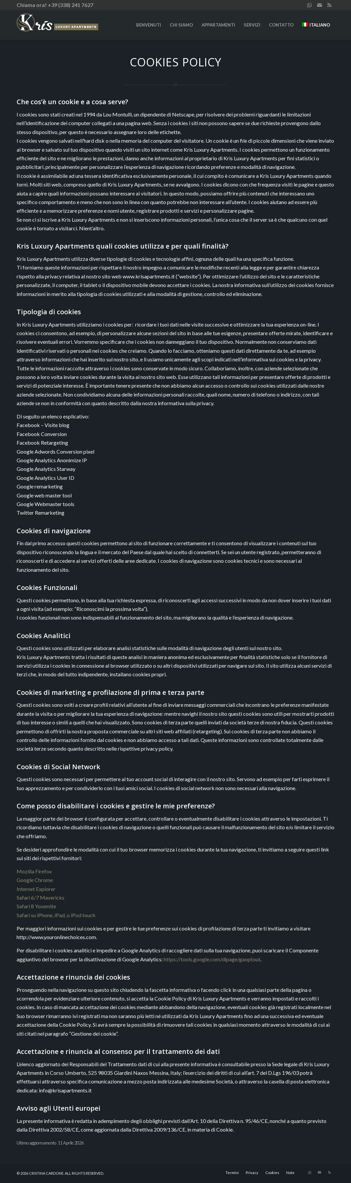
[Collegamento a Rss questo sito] (329, 5)
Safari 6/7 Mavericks (40, 897)
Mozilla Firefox (34, 871)
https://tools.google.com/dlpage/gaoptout (212, 959)
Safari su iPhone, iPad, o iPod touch (56, 915)
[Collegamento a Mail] (319, 5)
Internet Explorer (36, 889)
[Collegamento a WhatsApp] (309, 5)
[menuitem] (148, 25)
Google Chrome (35, 880)
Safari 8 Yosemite (36, 906)
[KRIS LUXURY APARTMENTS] (73, 25)
